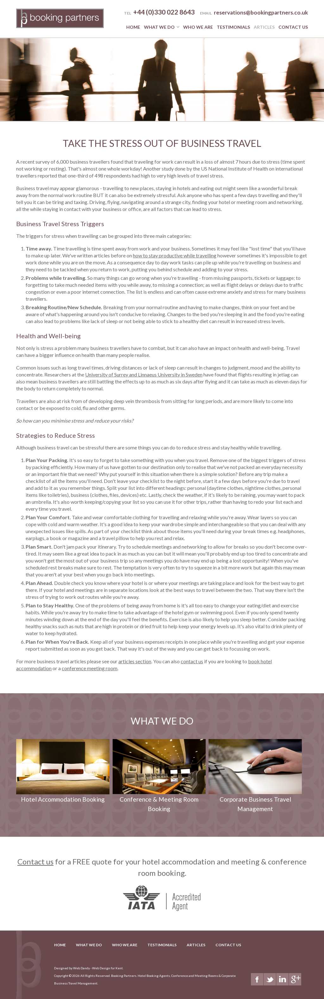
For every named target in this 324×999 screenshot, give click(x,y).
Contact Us (293, 27)
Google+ (295, 979)
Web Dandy (81, 968)
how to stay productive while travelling (174, 255)
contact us (192, 661)
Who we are (198, 27)
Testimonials (233, 27)
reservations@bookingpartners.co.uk (261, 12)
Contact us (35, 861)
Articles (264, 27)
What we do (159, 27)
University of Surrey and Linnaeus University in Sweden (143, 374)
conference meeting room (89, 668)
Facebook (257, 979)
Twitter (270, 979)
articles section (134, 661)
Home (133, 27)
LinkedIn (282, 979)
